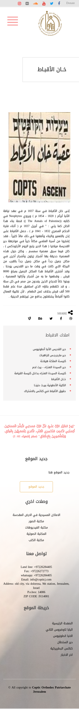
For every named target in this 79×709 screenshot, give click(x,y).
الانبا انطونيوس (63, 636)
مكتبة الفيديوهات (36, 527)
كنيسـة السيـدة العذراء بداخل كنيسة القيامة (40, 373)
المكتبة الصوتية (36, 534)
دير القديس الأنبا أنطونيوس (49, 349)
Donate (70, 3)
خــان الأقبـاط (58, 379)
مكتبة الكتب (36, 540)
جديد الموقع (36, 487)
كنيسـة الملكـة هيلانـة (53, 361)
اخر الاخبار (67, 655)
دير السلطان (65, 642)
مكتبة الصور (36, 521)
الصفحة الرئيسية (62, 623)
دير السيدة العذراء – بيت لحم (49, 367)
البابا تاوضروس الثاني (59, 629)
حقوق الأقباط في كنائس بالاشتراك (45, 391)
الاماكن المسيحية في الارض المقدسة (36, 515)
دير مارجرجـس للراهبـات (52, 355)
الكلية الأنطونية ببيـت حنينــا (50, 385)
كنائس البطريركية (61, 648)
